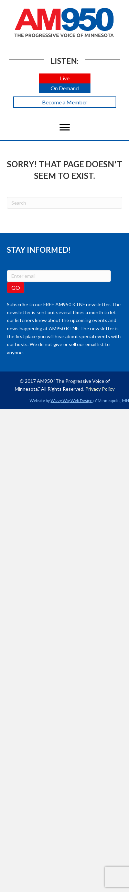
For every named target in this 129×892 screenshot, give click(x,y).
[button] (64, 78)
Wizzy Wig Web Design (72, 400)
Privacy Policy (100, 389)
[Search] (64, 203)
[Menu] (65, 127)
